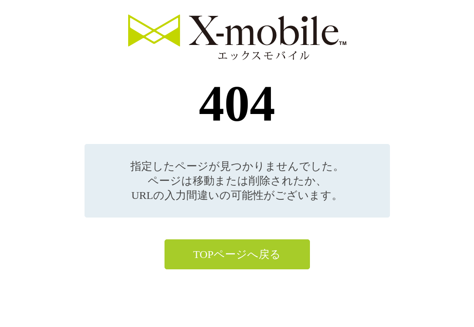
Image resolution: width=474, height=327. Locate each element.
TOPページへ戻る (237, 254)
